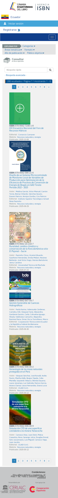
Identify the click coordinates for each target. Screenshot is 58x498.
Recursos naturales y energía (29, 137)
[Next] (49, 87)
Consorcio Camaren (26, 135)
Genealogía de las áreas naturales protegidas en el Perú (25, 370)
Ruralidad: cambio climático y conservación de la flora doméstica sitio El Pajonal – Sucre (28, 248)
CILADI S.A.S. (23, 388)
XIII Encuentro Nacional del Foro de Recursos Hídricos (26, 129)
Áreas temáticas (13, 50)
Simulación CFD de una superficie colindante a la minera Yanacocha (25, 429)
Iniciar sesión (15, 23)
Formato (29, 50)
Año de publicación (15, 53)
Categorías (29, 46)
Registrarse (10, 29)
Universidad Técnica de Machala (31, 265)
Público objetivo (35, 53)
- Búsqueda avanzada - (15, 75)
